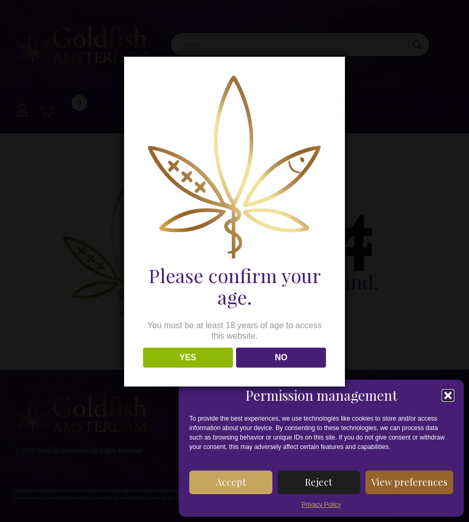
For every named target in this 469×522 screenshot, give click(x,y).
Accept (231, 482)
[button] (448, 395)
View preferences (409, 482)
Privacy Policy (321, 504)
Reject (318, 482)
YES (187, 357)
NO (281, 357)
